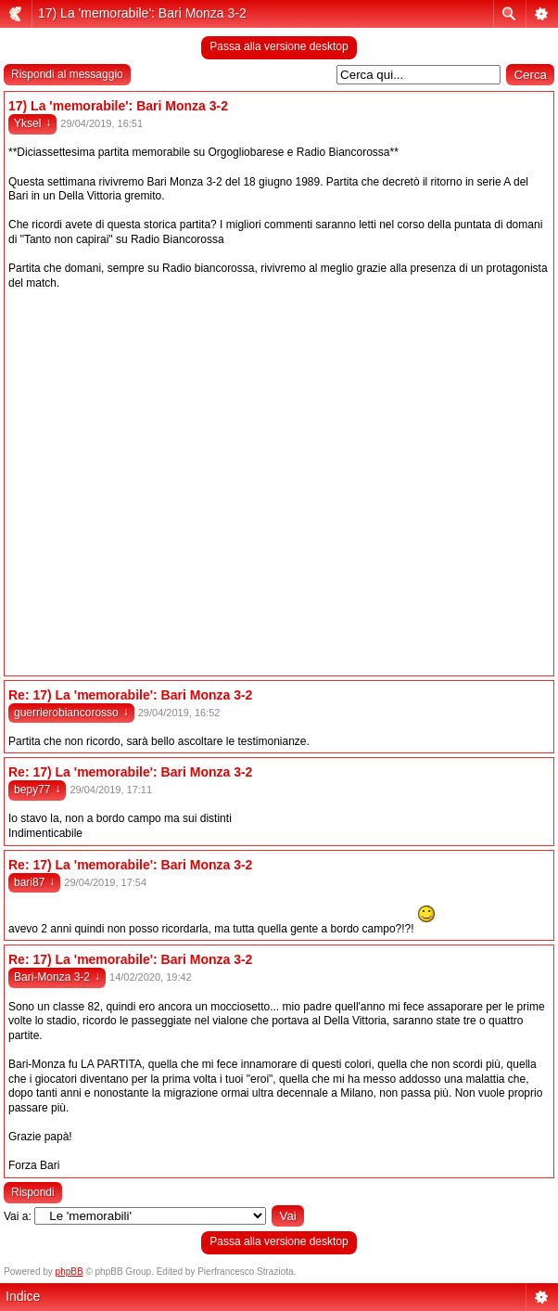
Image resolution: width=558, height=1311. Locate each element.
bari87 (34, 882)
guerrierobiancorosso (71, 712)
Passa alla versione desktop (278, 46)
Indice (23, 1296)
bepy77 (37, 789)
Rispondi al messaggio (67, 74)
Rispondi (33, 1192)
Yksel (32, 123)
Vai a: (18, 1216)
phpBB (69, 1271)
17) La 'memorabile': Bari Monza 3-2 (142, 13)
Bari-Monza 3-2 (57, 976)
